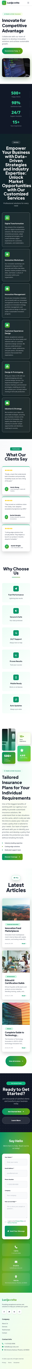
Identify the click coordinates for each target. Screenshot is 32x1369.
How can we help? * (10, 1201)
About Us (5, 1323)
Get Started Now (16, 1112)
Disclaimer (16, 1362)
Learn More (15, 1120)
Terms (10, 1362)
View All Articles (16, 1061)
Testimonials (6, 1330)
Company (7, 1190)
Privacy (4, 1362)
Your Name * (8, 1157)
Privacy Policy (19, 1221)
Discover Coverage (12, 857)
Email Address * (9, 1168)
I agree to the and (17, 1222)
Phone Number (9, 1179)
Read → (24, 943)
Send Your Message (16, 1231)
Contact (4, 1333)
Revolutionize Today (12, 51)
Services (4, 1327)
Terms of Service (12, 1223)
